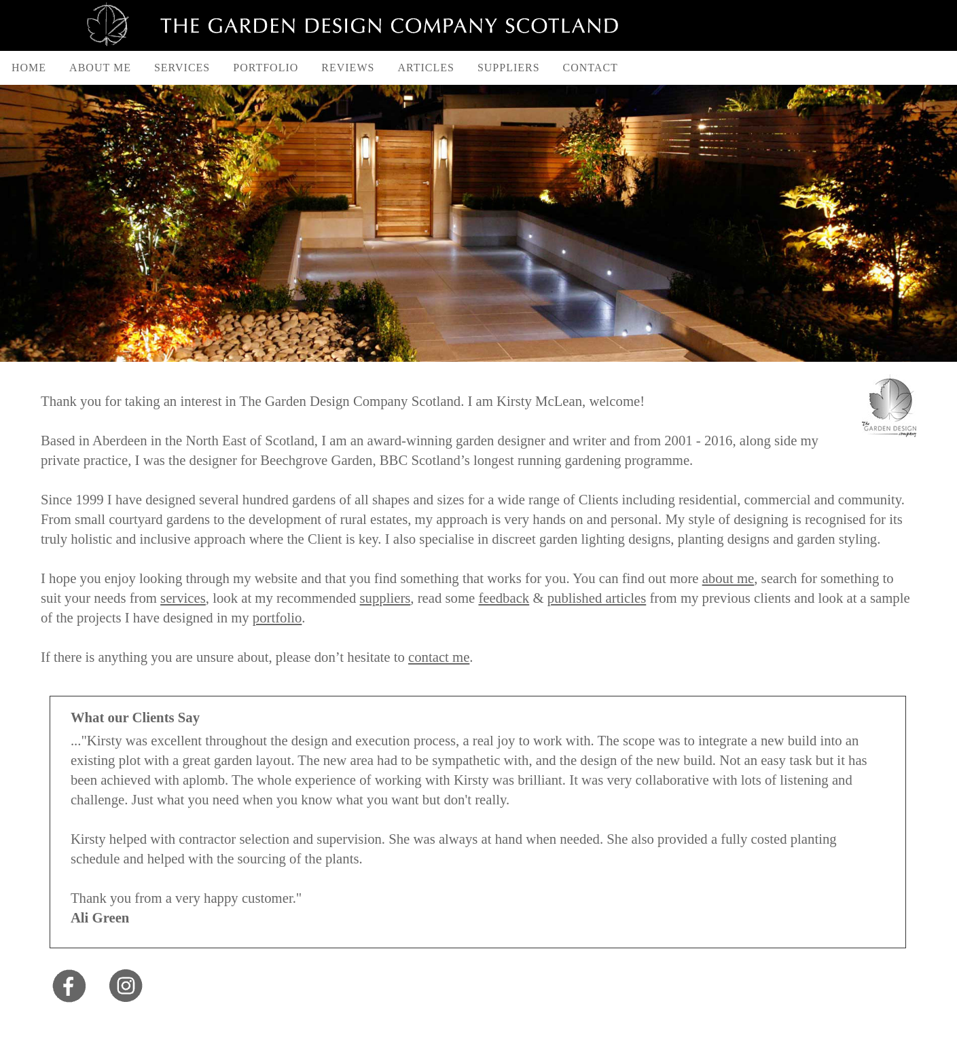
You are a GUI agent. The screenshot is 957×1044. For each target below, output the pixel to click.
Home (29, 67)
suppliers (385, 598)
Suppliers (508, 67)
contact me (438, 657)
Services (182, 67)
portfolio (277, 617)
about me (728, 578)
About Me (100, 67)
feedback (503, 598)
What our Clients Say (135, 717)
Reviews (347, 67)
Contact (590, 67)
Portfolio (265, 67)
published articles (597, 598)
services (183, 598)
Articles (425, 67)
